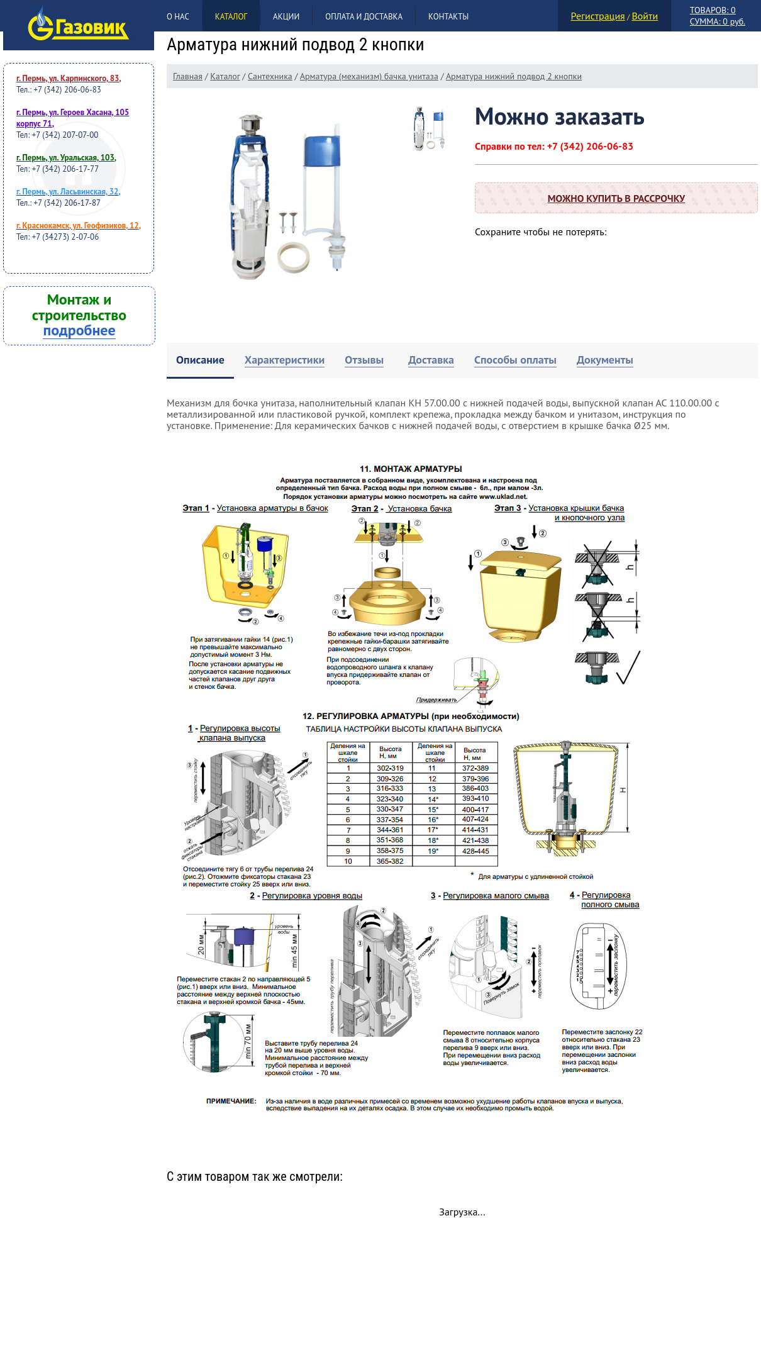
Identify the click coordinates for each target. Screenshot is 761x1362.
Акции (286, 16)
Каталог (231, 16)
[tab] (200, 361)
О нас (178, 16)
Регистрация (598, 15)
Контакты (448, 16)
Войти (644, 15)
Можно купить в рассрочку (616, 198)
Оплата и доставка (364, 16)
